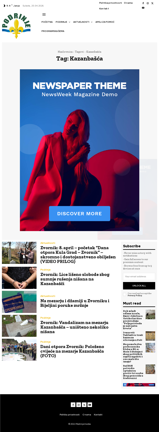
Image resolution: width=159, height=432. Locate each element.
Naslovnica (65, 51)
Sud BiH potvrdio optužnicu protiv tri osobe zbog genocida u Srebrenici (133, 372)
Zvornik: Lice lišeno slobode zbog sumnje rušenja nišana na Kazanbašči (75, 279)
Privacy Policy (135, 295)
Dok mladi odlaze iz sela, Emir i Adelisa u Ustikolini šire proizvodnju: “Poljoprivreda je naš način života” (133, 319)
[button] (43, 37)
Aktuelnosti (47, 243)
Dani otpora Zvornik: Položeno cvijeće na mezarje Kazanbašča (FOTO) (72, 351)
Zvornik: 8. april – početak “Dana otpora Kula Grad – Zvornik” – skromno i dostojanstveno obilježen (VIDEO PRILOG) (78, 254)
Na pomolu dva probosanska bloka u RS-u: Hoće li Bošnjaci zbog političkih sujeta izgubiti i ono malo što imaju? (133, 353)
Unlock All (139, 285)
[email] (139, 276)
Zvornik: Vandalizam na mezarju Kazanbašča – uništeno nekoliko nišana (74, 327)
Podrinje (45, 269)
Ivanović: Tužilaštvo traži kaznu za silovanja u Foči (133, 336)
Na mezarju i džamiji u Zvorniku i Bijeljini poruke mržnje (74, 303)
